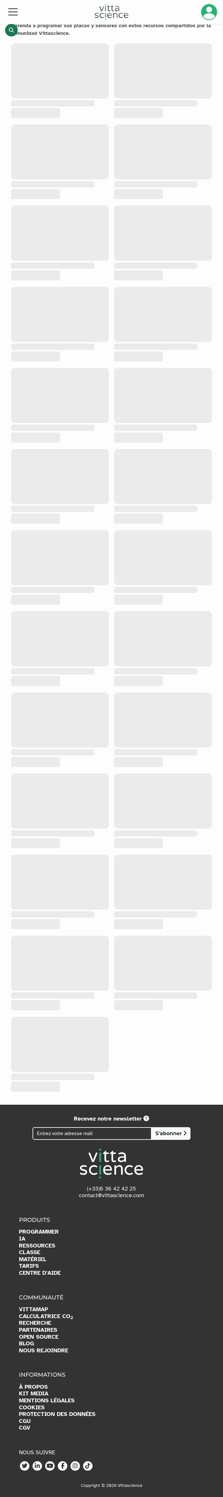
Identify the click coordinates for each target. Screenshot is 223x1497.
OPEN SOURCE (38, 1337)
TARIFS (29, 1266)
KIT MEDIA (33, 1393)
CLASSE (29, 1252)
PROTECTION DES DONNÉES (57, 1414)
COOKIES (32, 1407)
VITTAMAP (33, 1309)
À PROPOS (33, 1387)
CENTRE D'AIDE (40, 1273)
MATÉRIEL (32, 1259)
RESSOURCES (37, 1245)
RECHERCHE (35, 1323)
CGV (24, 1427)
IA (22, 1238)
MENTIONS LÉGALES (47, 1400)
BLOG (26, 1343)
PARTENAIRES (38, 1330)
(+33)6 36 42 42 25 (111, 1188)
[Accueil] (112, 12)
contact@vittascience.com (111, 1195)
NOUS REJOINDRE (43, 1350)
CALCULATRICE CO (46, 1316)
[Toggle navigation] (13, 11)
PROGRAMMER (39, 1232)
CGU (25, 1421)
